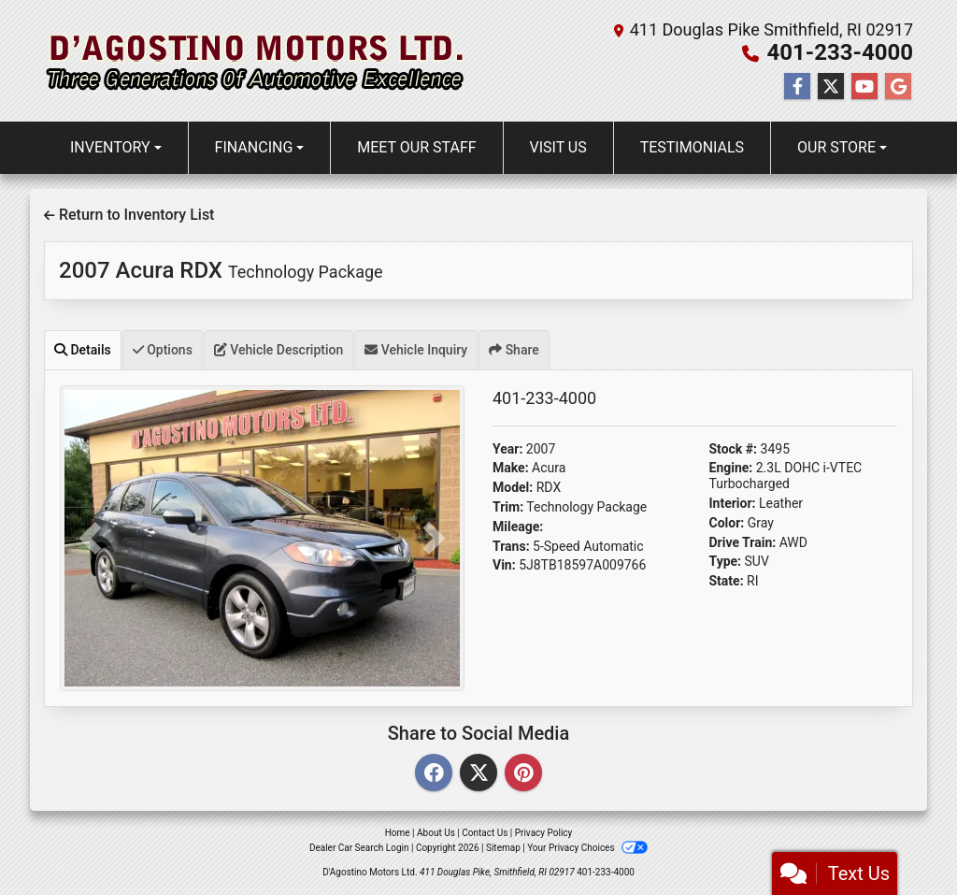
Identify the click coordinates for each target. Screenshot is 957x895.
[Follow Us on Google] (898, 87)
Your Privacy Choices (587, 848)
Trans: (511, 546)
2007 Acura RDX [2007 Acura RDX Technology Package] (221, 270)
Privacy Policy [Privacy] (544, 833)
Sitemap (503, 848)
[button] (90, 538)
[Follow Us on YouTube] (864, 87)
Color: (727, 522)
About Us (436, 833)
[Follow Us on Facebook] (797, 87)
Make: (511, 467)
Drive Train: (743, 542)
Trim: (508, 506)
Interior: (732, 503)
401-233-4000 (839, 52)
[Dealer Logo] (255, 61)
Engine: (731, 467)
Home (397, 833)
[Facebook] (433, 774)
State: (726, 580)
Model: (513, 487)
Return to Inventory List (129, 215)
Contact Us (484, 833)
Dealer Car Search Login (359, 848)
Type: (725, 561)
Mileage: (518, 526)
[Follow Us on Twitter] (831, 87)
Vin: (504, 564)
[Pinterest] (523, 774)
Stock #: (733, 448)
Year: (507, 448)
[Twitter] (478, 774)
